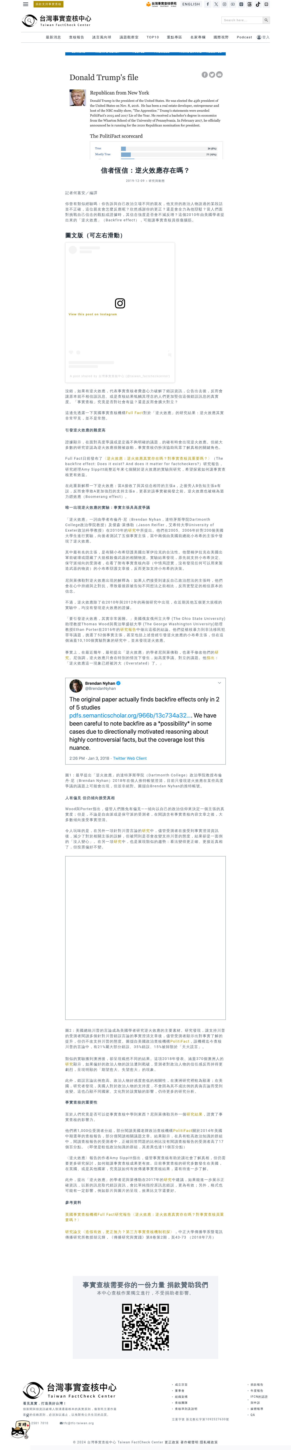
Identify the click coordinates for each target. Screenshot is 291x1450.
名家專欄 (198, 37)
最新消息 (53, 37)
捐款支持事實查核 (48, 4)
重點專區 (174, 37)
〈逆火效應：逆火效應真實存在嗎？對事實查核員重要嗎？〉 (157, 458)
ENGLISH (191, 4)
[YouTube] (232, 4)
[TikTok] (258, 4)
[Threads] (249, 4)
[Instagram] (224, 4)
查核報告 (76, 37)
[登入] (263, 37)
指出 (211, 658)
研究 (132, 530)
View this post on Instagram (93, 314)
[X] (216, 4)
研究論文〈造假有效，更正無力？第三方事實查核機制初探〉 (119, 1232)
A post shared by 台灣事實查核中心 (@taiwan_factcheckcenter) (120, 376)
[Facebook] (207, 4)
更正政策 (172, 1442)
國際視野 (221, 37)
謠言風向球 (102, 37)
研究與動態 (157, 181)
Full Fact (134, 413)
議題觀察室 (129, 37)
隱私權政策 (209, 1442)
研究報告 (128, 629)
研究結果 (195, 1114)
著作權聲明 (189, 1442)
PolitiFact (180, 1041)
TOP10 (153, 37)
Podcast (244, 37)
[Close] (27, 1416)
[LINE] (266, 4)
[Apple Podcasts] (241, 4)
